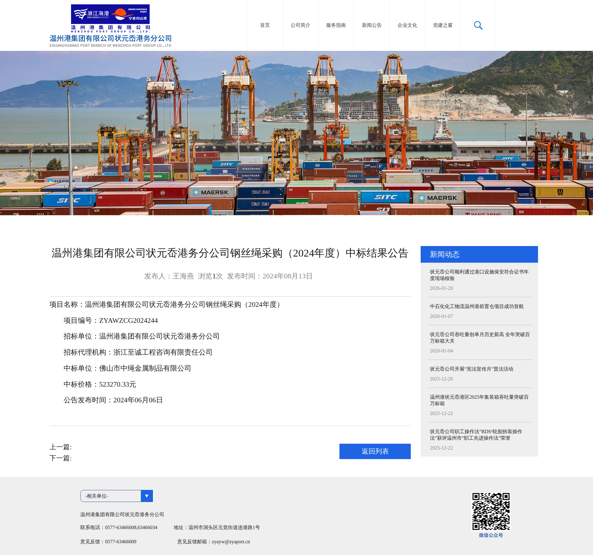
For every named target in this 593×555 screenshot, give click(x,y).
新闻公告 (372, 25)
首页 (265, 25)
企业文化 (407, 25)
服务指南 (336, 25)
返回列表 (375, 451)
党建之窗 (443, 25)
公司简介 (300, 25)
